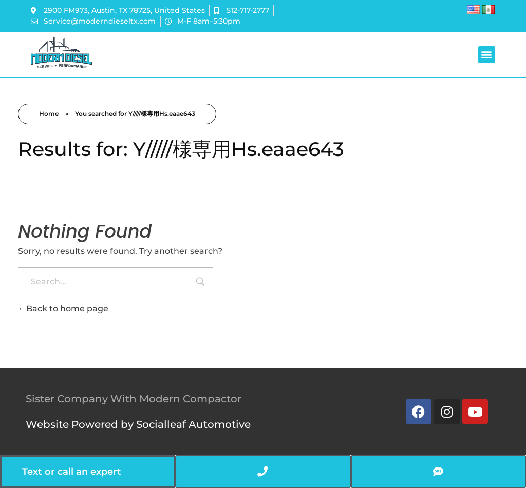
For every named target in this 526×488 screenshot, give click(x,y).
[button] (486, 54)
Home (49, 114)
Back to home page (63, 309)
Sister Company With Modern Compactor (133, 399)
